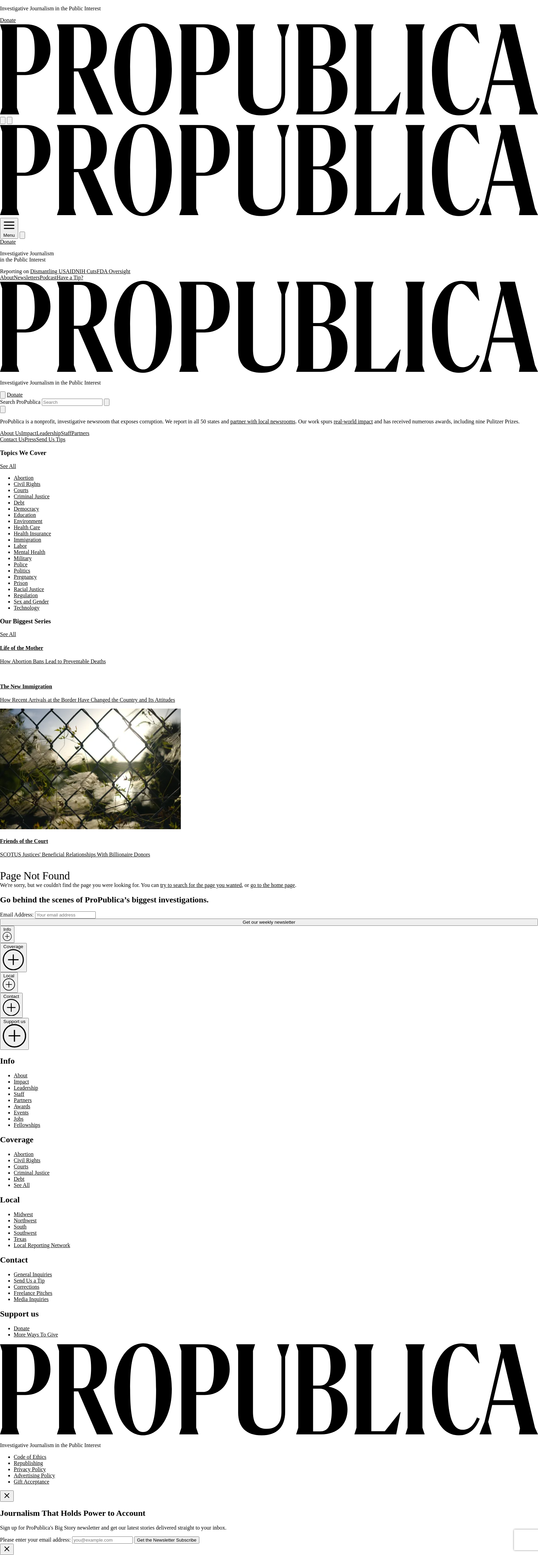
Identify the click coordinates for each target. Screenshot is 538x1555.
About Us (10, 433)
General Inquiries (33, 1274)
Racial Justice (29, 589)
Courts (21, 490)
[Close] (7, 1496)
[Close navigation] (2, 409)
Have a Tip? (70, 277)
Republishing (28, 1463)
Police (20, 564)
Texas (20, 1239)
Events (21, 1112)
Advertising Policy (34, 1475)
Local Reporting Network (42, 1245)
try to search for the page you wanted (201, 885)
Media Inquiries (31, 1299)
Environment (28, 521)
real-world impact (353, 421)
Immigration (27, 540)
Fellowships (27, 1125)
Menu (9, 232)
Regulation (26, 595)
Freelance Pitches (33, 1293)
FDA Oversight (113, 271)
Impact (28, 433)
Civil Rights (27, 484)
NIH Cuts (86, 271)
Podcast (48, 277)
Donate (8, 20)
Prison (21, 583)
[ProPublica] (269, 113)
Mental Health (29, 552)
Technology (26, 608)
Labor (20, 546)
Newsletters (27, 277)
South (20, 1227)
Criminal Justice (31, 496)
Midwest (23, 1214)
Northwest (25, 1220)
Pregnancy (25, 577)
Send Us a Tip (29, 1281)
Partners (80, 433)
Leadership (48, 433)
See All (8, 466)
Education (25, 515)
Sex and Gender (31, 601)
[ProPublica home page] (269, 1433)
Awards (22, 1106)
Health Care (27, 527)
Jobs (18, 1119)
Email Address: (17, 915)
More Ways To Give (36, 1334)
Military (23, 558)
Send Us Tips (50, 439)
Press (30, 439)
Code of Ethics (30, 1457)
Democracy (26, 509)
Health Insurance (32, 533)
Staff (66, 433)
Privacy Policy (30, 1469)
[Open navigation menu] (2, 120)
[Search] (9, 120)
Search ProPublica (20, 402)
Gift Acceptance (31, 1482)
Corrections (26, 1287)
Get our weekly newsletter (269, 922)
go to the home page (272, 885)
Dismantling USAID (52, 271)
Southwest (25, 1233)
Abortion (24, 478)
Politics (22, 571)
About (7, 277)
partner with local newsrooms (262, 421)
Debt (19, 503)
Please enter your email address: (35, 1540)
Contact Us (12, 439)
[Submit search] (106, 402)
